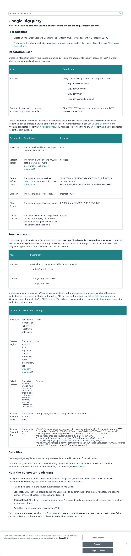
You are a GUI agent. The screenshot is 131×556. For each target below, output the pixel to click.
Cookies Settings (97, 537)
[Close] (127, 543)
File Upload (79, 467)
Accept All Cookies (97, 551)
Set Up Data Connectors (99, 124)
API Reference (48, 127)
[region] (65, 544)
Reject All (97, 544)
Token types (29, 185)
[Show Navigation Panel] (3, 4)
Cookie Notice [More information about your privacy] (64, 538)
